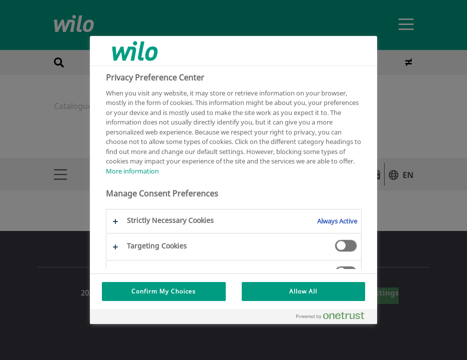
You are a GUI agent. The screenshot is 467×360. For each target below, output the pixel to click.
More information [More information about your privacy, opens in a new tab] (132, 171)
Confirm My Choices (163, 291)
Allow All (303, 291)
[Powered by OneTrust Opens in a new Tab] (334, 318)
